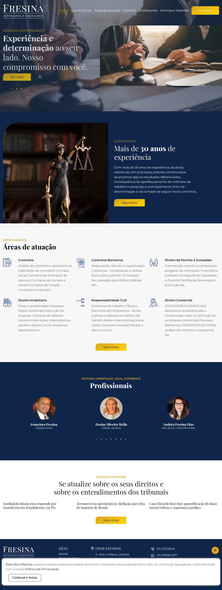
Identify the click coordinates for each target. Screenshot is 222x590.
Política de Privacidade (42, 569)
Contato (205, 10)
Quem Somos (81, 10)
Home (63, 10)
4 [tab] (111, 439)
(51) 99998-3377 (167, 555)
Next (219, 55)
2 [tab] (16, 88)
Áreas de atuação (107, 10)
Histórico (129, 10)
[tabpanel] (111, 55)
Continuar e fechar (24, 577)
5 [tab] (115, 439)
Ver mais (17, 77)
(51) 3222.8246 (166, 548)
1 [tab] (11, 88)
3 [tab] (21, 88)
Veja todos (129, 203)
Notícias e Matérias (174, 10)
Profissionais (148, 10)
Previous (2, 55)
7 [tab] (125, 439)
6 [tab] (120, 439)
